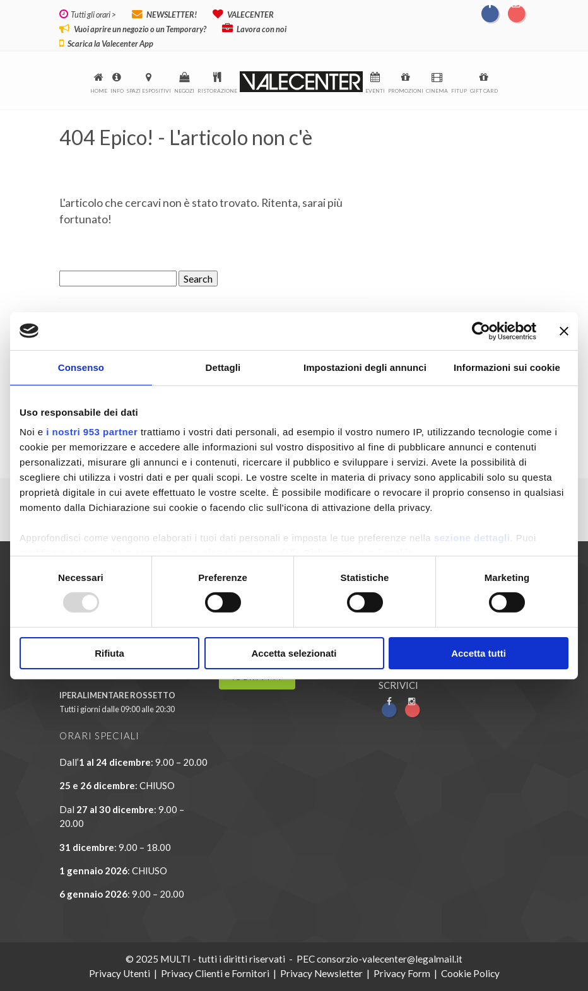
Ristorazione (217, 91)
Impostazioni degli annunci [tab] (364, 366)
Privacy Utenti (119, 973)
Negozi (184, 91)
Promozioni (405, 91)
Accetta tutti (478, 653)
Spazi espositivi (148, 91)
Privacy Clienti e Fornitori (215, 973)
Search (198, 278)
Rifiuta (109, 653)
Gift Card (484, 91)
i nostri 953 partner (92, 431)
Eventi (375, 91)
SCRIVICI (398, 685)
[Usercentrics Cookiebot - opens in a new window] (481, 330)
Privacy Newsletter (321, 973)
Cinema (437, 91)
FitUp (459, 91)
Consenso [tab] (81, 366)
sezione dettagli (472, 537)
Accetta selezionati (293, 653)
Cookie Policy (470, 973)
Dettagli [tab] (223, 366)
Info (117, 91)
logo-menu (301, 81)
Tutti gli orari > (92, 14)
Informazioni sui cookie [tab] (507, 366)
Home (98, 91)
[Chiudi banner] (564, 330)
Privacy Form (401, 973)
